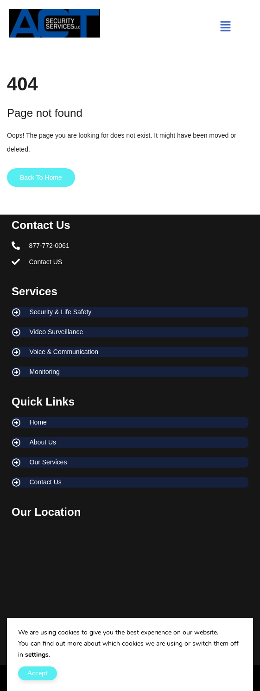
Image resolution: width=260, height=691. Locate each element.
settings (37, 654)
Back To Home (41, 177)
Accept (37, 673)
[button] (225, 27)
